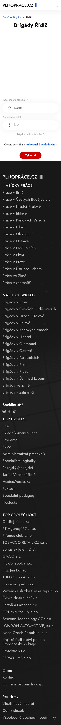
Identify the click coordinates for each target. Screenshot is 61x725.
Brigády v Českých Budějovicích (29, 309)
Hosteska (9, 502)
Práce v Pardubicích (19, 248)
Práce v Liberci (15, 227)
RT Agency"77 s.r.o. (19, 528)
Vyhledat (30, 155)
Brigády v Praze (15, 371)
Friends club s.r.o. (17, 535)
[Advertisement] (30, 65)
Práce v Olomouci (17, 234)
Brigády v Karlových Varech (25, 330)
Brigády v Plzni (14, 364)
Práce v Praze (13, 262)
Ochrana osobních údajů (22, 684)
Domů (5, 17)
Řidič (29, 17)
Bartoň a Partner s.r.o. (20, 605)
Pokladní (9, 488)
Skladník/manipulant (19, 433)
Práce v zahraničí (16, 282)
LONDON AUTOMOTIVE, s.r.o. (28, 625)
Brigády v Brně (14, 302)
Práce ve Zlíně (14, 275)
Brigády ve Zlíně (16, 385)
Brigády (17, 17)
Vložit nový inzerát (18, 703)
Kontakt (8, 677)
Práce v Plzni (13, 255)
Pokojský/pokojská (17, 467)
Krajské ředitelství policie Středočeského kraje (23, 642)
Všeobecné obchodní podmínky (29, 717)
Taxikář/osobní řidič (18, 474)
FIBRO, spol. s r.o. (17, 563)
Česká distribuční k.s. (20, 598)
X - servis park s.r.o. (18, 584)
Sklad (6, 447)
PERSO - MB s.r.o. (17, 658)
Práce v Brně (12, 192)
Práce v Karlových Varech (23, 220)
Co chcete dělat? (12, 117)
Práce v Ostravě (15, 241)
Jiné (5, 426)
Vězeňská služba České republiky (30, 591)
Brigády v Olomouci (19, 343)
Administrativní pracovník (23, 454)
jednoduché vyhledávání (40, 144)
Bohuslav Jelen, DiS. (19, 549)
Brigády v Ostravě (17, 350)
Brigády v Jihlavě (16, 323)
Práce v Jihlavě (14, 213)
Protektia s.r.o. (14, 651)
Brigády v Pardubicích (20, 357)
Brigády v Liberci (16, 336)
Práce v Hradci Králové (21, 206)
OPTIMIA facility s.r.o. (20, 612)
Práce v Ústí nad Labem (22, 269)
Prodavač (9, 440)
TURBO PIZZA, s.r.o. (19, 577)
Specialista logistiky (19, 460)
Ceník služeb (13, 710)
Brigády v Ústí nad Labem (23, 378)
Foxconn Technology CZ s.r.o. (27, 619)
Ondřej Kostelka (15, 521)
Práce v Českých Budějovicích (27, 199)
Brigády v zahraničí (18, 392)
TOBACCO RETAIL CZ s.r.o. (25, 542)
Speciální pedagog (18, 495)
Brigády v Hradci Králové (23, 316)
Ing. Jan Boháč (14, 570)
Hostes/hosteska (16, 481)
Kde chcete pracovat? (15, 100)
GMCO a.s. (11, 556)
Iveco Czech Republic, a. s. (25, 632)
